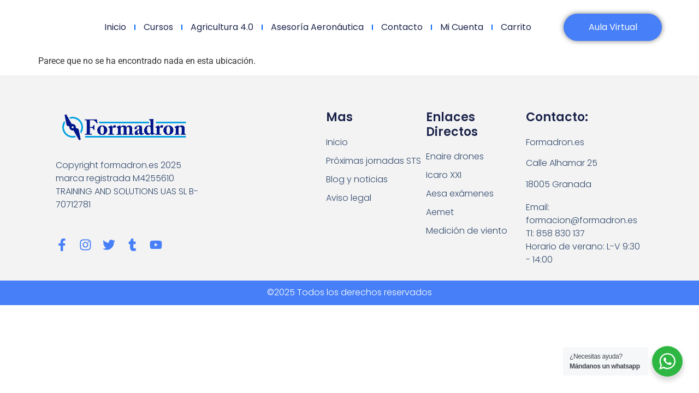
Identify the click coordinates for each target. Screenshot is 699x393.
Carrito (516, 27)
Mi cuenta (461, 27)
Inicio (115, 27)
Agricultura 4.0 (222, 27)
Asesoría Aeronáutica (317, 27)
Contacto (402, 27)
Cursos (158, 27)
